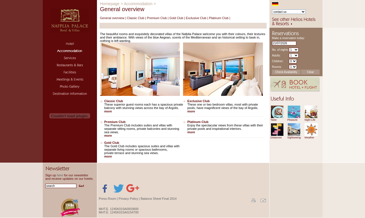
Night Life (310, 119)
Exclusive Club (196, 18)
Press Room (107, 198)
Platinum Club (218, 18)
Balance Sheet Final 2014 (159, 198)
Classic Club (135, 18)
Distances (276, 137)
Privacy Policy (128, 198)
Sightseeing (294, 137)
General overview (112, 18)
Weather (309, 137)
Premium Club (157, 18)
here (60, 175)
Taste (274, 119)
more (108, 111)
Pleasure (292, 119)
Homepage (110, 3)
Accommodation (138, 3)
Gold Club (176, 18)
